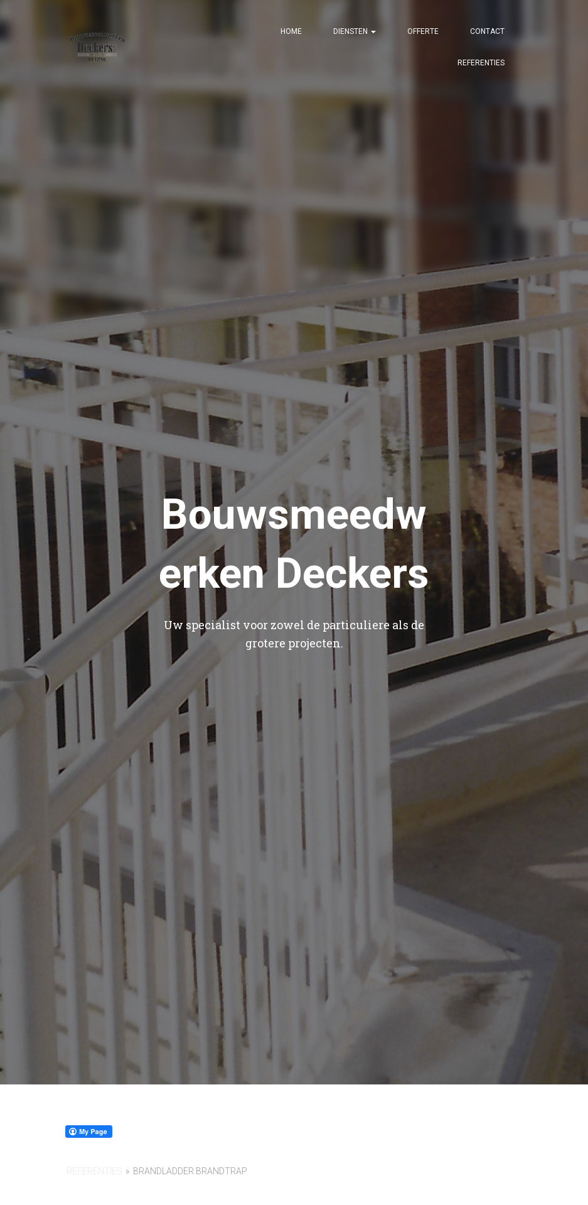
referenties (94, 1171)
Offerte (423, 31)
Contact (487, 31)
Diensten (354, 31)
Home (291, 31)
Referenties (481, 62)
